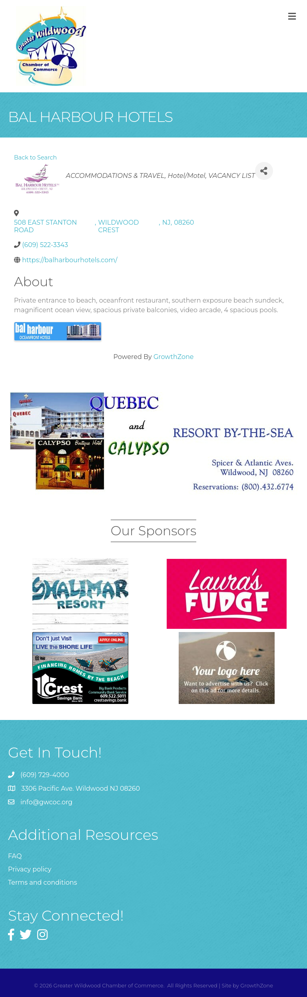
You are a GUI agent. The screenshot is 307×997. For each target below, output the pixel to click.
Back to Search (35, 157)
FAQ (15, 856)
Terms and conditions (42, 882)
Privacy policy (29, 869)
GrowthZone (174, 357)
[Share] (264, 171)
